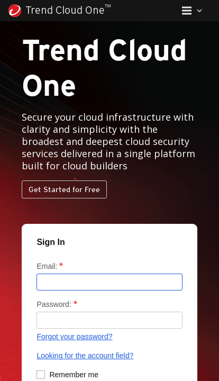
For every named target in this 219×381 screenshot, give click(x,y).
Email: (45, 262)
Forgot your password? (65, 337)
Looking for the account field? (76, 356)
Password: (50, 303)
